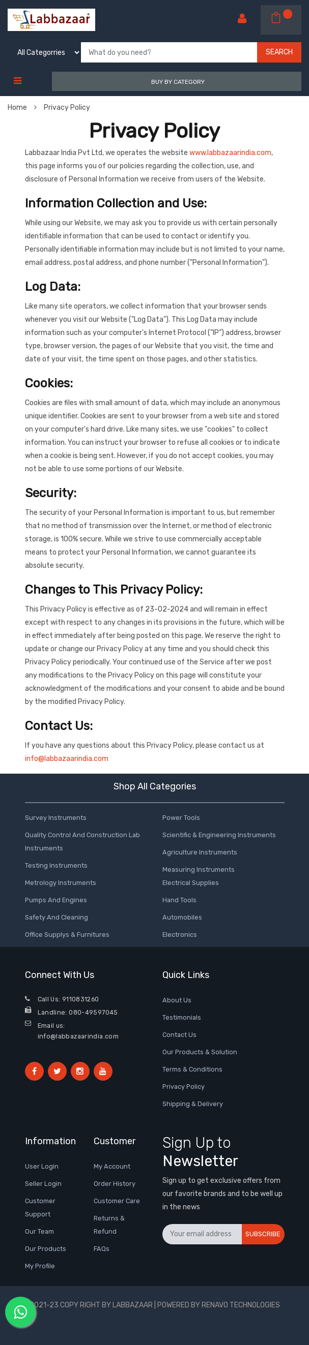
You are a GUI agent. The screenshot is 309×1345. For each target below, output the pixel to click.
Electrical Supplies (190, 883)
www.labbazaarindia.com (230, 152)
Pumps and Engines (56, 900)
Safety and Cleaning (56, 917)
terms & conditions (192, 1069)
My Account (112, 1166)
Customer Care (117, 1201)
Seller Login (43, 1183)
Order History (114, 1183)
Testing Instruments (56, 865)
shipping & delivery (192, 1104)
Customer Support (40, 1207)
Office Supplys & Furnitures (67, 934)
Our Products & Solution (199, 1052)
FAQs (101, 1248)
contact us (179, 1034)
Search (279, 52)
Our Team (39, 1231)
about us (176, 1000)
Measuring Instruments (198, 869)
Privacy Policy (67, 107)
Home (22, 107)
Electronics (179, 934)
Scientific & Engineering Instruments (219, 835)
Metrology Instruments (60, 883)
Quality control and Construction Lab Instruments (82, 841)
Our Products (45, 1248)
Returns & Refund (109, 1224)
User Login (42, 1166)
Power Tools (181, 817)
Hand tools (179, 900)
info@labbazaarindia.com (66, 758)
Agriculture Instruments (199, 852)
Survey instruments (56, 817)
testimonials (181, 1017)
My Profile (40, 1266)
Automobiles (182, 917)
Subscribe (262, 1234)
